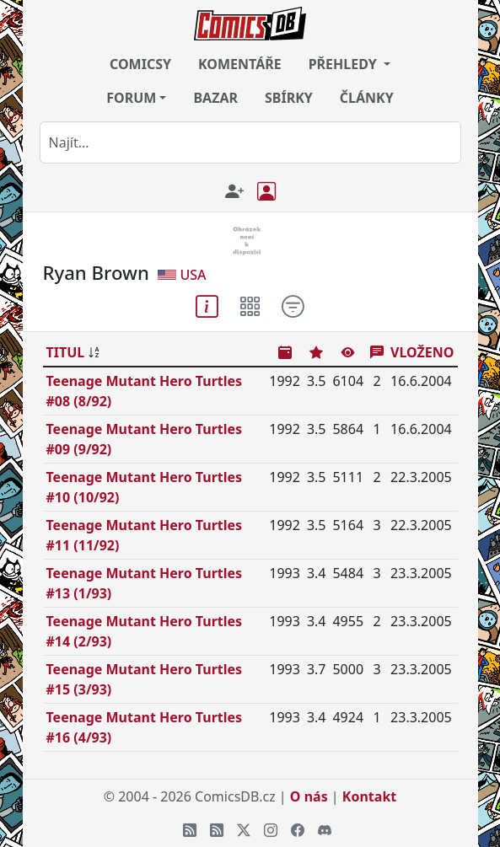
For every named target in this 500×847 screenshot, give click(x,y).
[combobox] (250, 142)
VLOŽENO (422, 352)
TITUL (65, 352)
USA (193, 274)
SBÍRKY (289, 97)
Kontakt (369, 796)
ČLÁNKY (367, 97)
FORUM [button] (131, 97)
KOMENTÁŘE (240, 64)
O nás (309, 796)
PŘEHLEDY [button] (344, 64)
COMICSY (140, 64)
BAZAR (215, 97)
